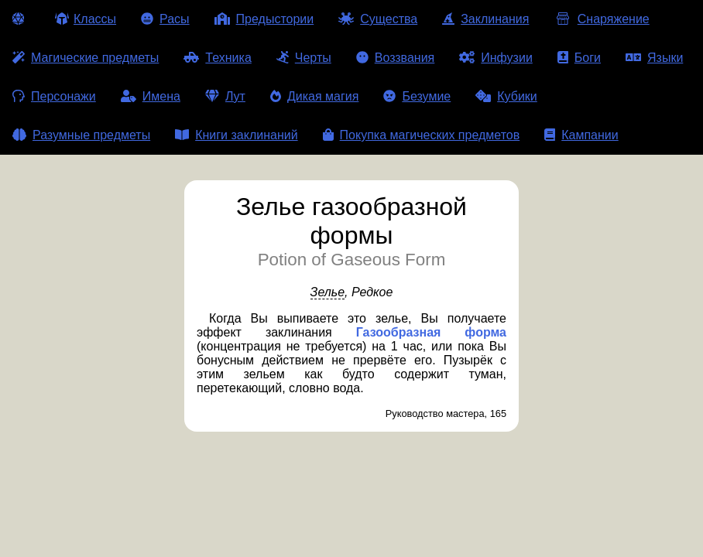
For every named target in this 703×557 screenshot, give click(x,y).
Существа (377, 19)
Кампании (581, 135)
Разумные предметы (81, 135)
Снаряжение (601, 19)
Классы (85, 19)
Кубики (506, 96)
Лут (225, 96)
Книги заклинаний (236, 135)
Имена (150, 96)
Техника (217, 57)
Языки (654, 57)
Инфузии (496, 57)
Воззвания (395, 57)
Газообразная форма (431, 332)
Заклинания (485, 19)
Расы (165, 19)
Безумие (417, 96)
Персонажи (54, 96)
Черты (303, 57)
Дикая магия (314, 96)
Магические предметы (85, 57)
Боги (579, 57)
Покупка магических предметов (421, 135)
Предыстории (264, 19)
